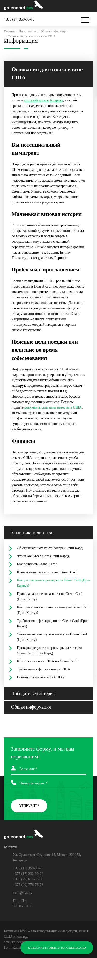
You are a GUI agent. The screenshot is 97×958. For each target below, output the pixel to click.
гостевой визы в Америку (43, 100)
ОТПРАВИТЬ (29, 806)
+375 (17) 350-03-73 (28, 868)
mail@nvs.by (22, 893)
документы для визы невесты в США (52, 407)
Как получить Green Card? (37, 564)
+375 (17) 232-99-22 (28, 874)
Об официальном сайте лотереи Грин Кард (50, 548)
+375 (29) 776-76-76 (28, 885)
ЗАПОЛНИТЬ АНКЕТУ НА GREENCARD (57, 947)
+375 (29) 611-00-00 (28, 879)
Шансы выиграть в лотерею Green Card (47, 572)
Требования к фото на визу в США (43, 669)
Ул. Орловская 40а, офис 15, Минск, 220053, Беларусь (47, 857)
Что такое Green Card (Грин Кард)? (43, 556)
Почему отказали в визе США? (40, 677)
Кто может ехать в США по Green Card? (47, 661)
